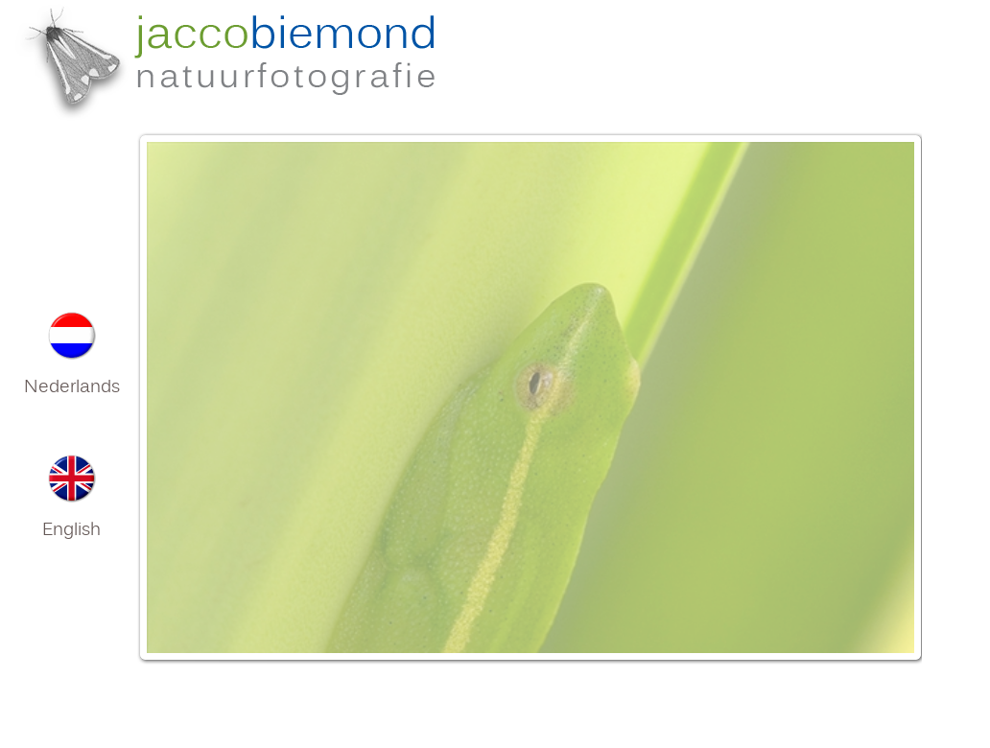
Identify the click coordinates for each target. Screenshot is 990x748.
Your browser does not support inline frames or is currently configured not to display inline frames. (528, 427)
